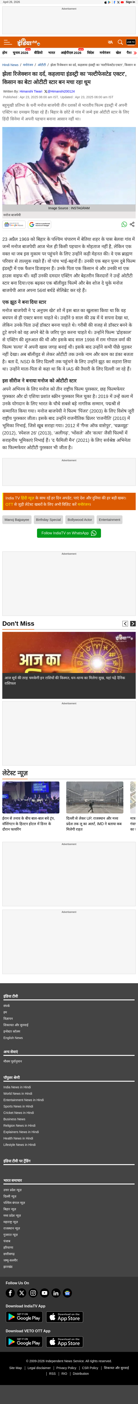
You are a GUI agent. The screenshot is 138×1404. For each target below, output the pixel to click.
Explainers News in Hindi (21, 1132)
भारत (51, 53)
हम (5, 1012)
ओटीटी (42, 65)
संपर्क (6, 1006)
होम (4, 53)
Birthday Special (48, 520)
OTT (9, 504)
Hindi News (10, 65)
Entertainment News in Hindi (23, 1100)
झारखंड (7, 1267)
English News (13, 1038)
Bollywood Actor (80, 520)
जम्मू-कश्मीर (10, 1260)
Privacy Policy (66, 1368)
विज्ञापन (8, 1018)
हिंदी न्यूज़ (27, 498)
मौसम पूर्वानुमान (12, 1061)
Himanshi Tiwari (31, 91)
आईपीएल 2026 (71, 53)
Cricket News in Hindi (18, 1113)
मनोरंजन (105, 53)
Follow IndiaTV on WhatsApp (69, 533)
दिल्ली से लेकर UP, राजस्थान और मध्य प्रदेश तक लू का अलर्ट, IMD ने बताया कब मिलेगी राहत (94, 791)
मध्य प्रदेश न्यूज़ (12, 1215)
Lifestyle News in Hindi (19, 1145)
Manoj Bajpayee (17, 520)
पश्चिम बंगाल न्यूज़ (14, 1203)
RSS (52, 1373)
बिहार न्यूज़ (9, 1209)
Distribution (81, 1373)
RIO (64, 1373)
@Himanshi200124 (61, 91)
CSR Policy (90, 1368)
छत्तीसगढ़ (9, 1254)
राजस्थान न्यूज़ (11, 1228)
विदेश (90, 53)
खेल (118, 53)
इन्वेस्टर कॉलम (11, 1031)
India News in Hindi (17, 1087)
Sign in (130, 2)
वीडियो (38, 53)
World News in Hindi (17, 1093)
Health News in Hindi (18, 1138)
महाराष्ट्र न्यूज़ (10, 1222)
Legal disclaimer (39, 1368)
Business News (14, 1119)
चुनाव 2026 (20, 53)
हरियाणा (8, 1247)
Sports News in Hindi (18, 1106)
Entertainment (109, 520)
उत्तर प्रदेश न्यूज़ (12, 1190)
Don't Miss (18, 623)
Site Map (15, 1368)
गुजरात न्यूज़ (10, 1235)
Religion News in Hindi (19, 1125)
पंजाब (6, 1241)
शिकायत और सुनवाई (15, 1025)
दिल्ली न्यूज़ (9, 1196)
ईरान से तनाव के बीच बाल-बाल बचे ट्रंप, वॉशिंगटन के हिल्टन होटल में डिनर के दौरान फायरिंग (28, 791)
